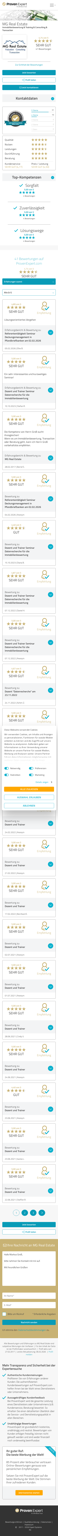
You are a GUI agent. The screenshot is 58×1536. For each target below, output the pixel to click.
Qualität (9, 140)
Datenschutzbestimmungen (32, 1330)
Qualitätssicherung (31, 1522)
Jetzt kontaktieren (29, 87)
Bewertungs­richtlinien (13, 1522)
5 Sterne (34, 110)
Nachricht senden (29, 1322)
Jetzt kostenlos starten (29, 1492)
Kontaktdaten (35, 98)
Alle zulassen (29, 789)
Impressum (29, 1524)
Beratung (10, 158)
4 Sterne (34, 115)
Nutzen (9, 144)
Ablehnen (29, 805)
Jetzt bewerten (29, 72)
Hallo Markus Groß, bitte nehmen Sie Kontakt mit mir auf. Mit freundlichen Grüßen (29, 1268)
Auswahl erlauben (29, 797)
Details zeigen (42, 782)
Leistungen (11, 149)
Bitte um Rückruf (16, 1314)
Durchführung (12, 153)
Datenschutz (46, 1522)
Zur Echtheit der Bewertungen (29, 64)
